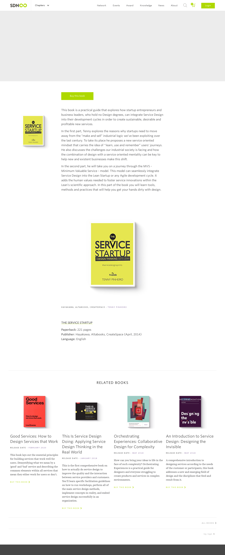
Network (101, 5)
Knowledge (146, 5)
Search (185, 5)
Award (129, 5)
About (174, 5)
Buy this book (77, 96)
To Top (208, 534)
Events (116, 5)
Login (208, 5)
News (161, 5)
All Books (208, 523)
